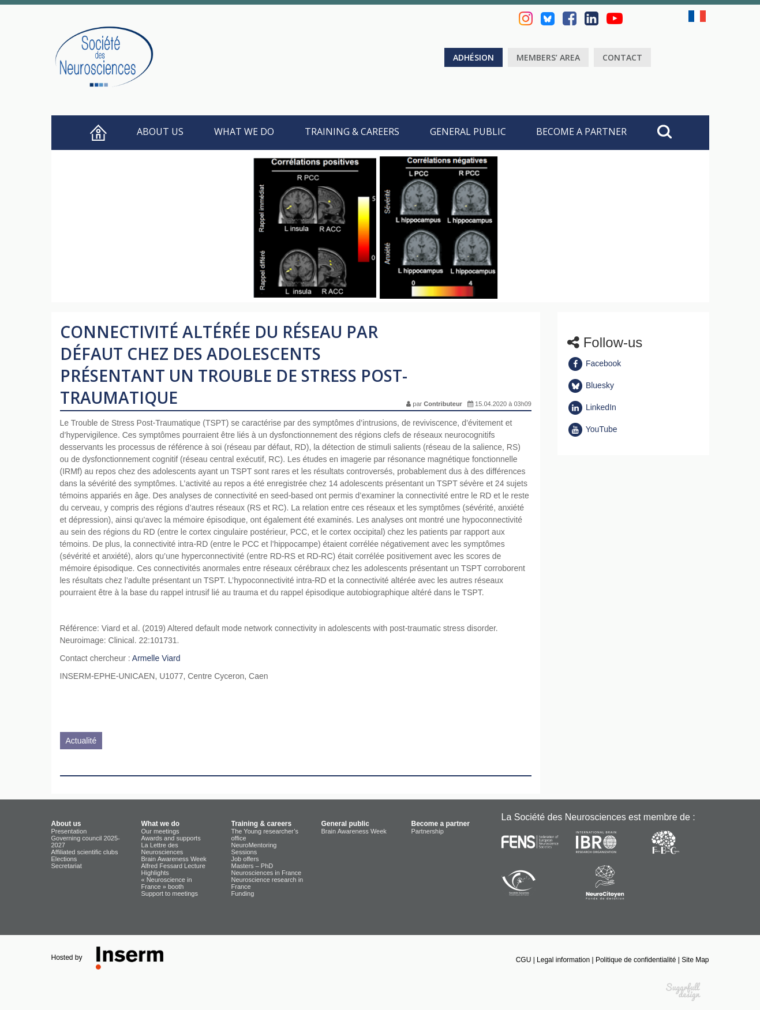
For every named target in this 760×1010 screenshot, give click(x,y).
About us (160, 131)
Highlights (155, 872)
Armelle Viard (156, 658)
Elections (64, 858)
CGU (524, 960)
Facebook (594, 363)
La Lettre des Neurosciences (162, 848)
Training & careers (352, 131)
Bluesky (590, 385)
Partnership (427, 831)
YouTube (592, 429)
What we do (244, 131)
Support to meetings (169, 893)
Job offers (245, 858)
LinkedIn (591, 407)
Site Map (695, 960)
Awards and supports (171, 838)
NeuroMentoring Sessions (254, 848)
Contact (622, 57)
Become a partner (581, 131)
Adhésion (473, 57)
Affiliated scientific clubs (84, 851)
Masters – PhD (252, 865)
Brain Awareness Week (174, 858)
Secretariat (66, 865)
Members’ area (548, 57)
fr (698, 16)
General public (468, 131)
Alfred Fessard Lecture (173, 865)
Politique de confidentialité (637, 960)
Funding (242, 893)
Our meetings (160, 831)
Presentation (69, 831)
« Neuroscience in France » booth (166, 883)
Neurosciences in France (266, 872)
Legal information (564, 960)
